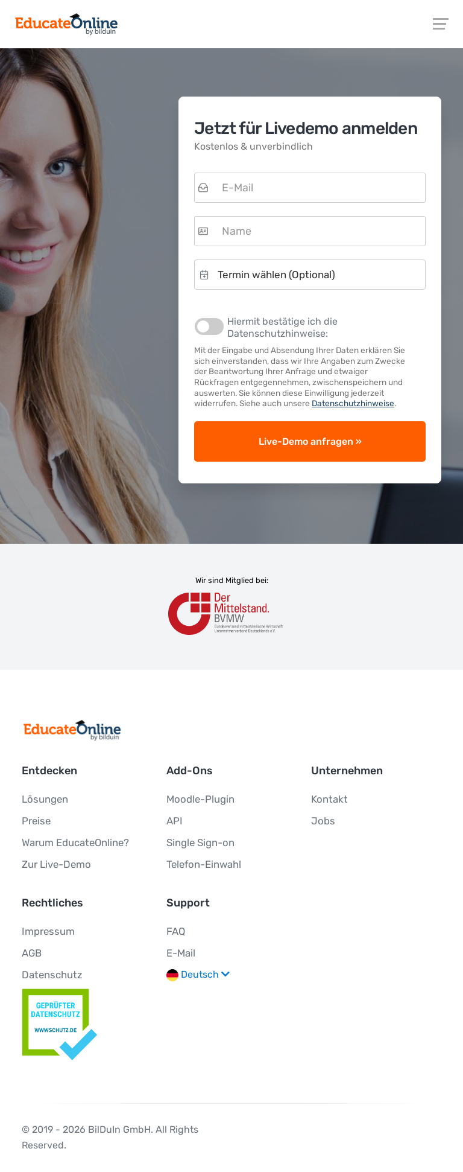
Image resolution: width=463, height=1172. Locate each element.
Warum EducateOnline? (75, 842)
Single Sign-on (200, 842)
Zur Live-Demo (56, 864)
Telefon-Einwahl (203, 864)
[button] (310, 275)
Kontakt (329, 799)
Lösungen (45, 799)
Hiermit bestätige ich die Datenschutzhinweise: (282, 327)
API (174, 821)
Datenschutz (52, 975)
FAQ (175, 931)
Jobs (323, 821)
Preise (36, 821)
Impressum (48, 931)
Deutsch (198, 975)
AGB (32, 953)
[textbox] (310, 188)
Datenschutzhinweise (353, 403)
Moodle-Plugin (200, 799)
